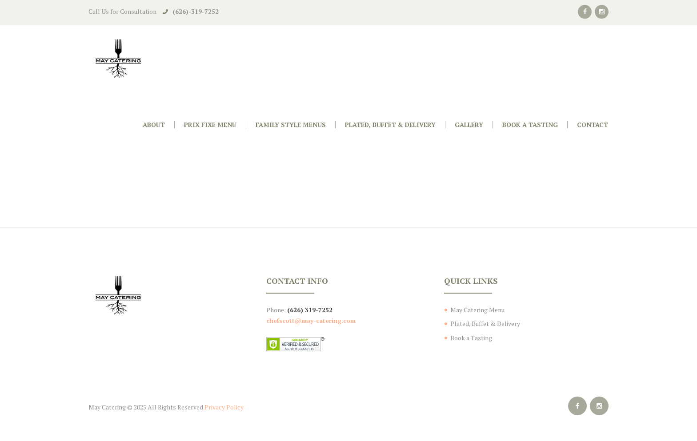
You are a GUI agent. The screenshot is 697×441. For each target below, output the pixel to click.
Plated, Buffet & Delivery (485, 323)
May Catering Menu (477, 310)
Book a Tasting (471, 338)
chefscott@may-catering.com (311, 320)
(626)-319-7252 (195, 11)
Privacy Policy (224, 407)
